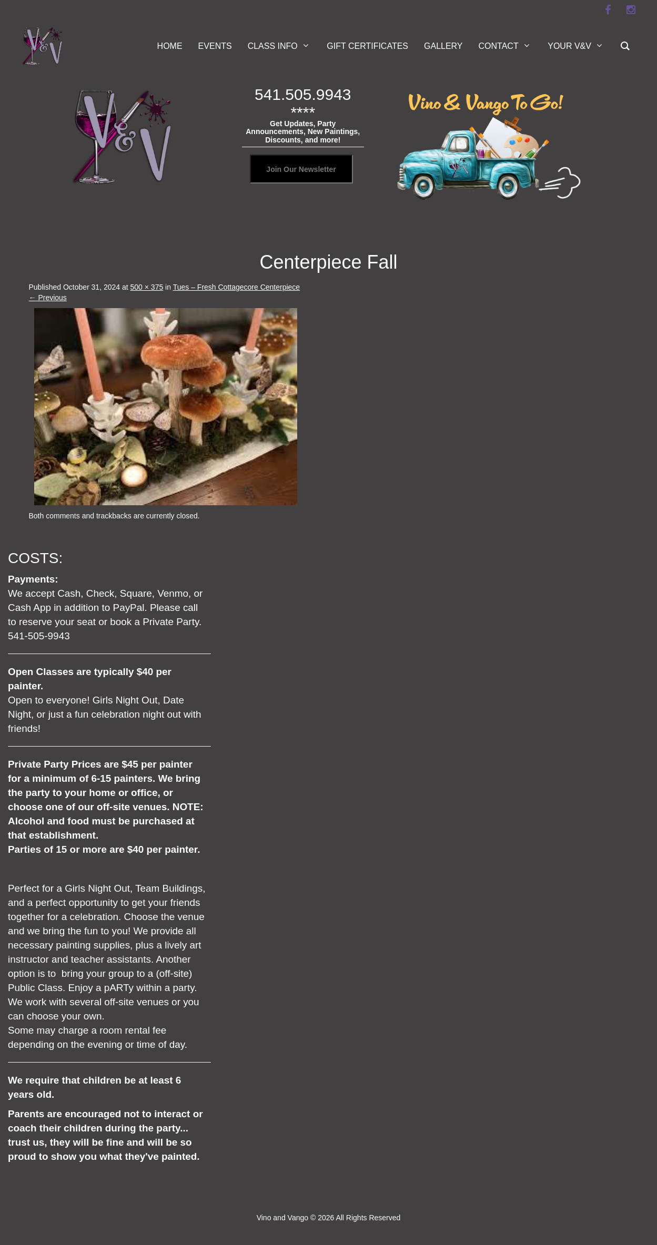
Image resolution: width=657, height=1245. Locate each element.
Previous (48, 297)
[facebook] (608, 10)
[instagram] (631, 10)
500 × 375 (147, 287)
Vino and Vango (282, 1217)
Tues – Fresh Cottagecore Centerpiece (236, 287)
